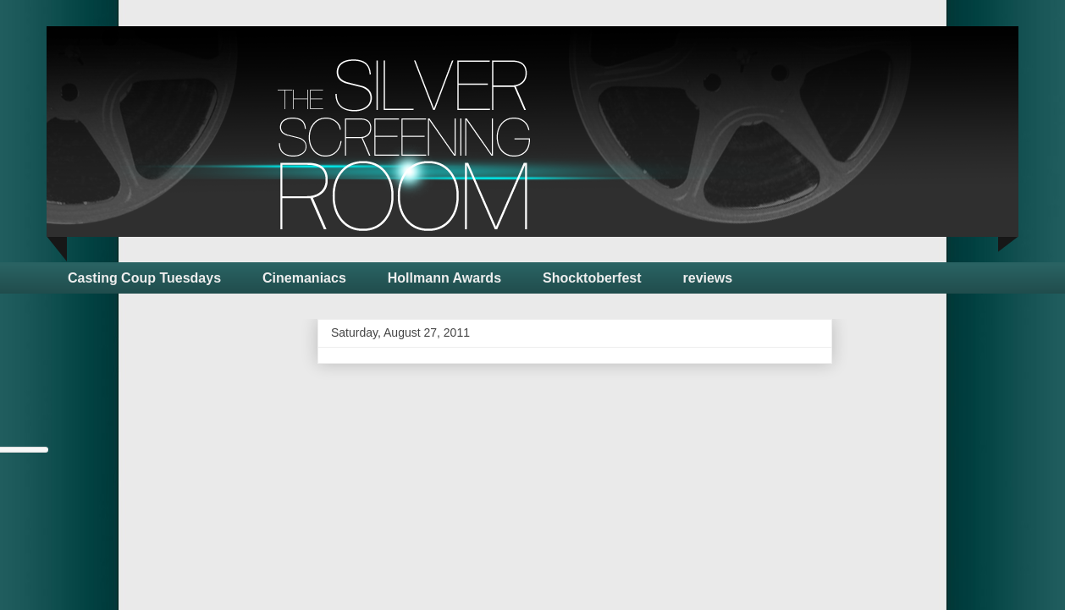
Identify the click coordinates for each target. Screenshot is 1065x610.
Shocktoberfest (592, 278)
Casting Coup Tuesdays (144, 278)
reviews (708, 278)
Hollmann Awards (444, 278)
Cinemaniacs (304, 278)
